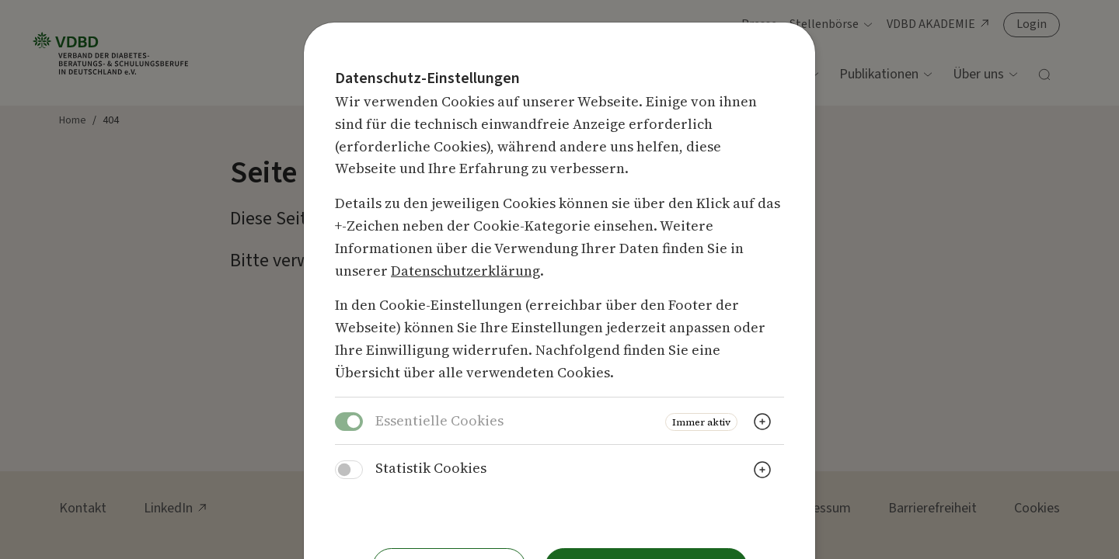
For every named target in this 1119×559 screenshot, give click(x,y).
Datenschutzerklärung (465, 270)
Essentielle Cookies (439, 420)
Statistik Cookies (430, 467)
